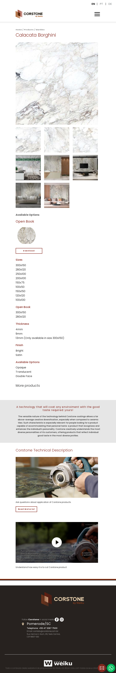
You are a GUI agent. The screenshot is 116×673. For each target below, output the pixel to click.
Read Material (26, 509)
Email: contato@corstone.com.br (42, 631)
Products (29, 29)
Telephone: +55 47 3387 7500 (42, 628)
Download (29, 251)
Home (19, 29)
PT (101, 4)
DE (110, 4)
